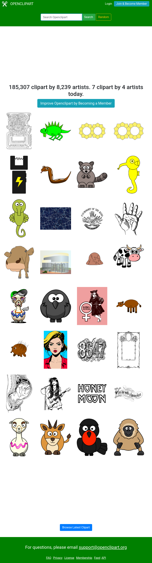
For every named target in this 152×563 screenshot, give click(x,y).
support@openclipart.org (103, 547)
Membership (84, 558)
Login (108, 3)
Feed (97, 558)
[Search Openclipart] (61, 17)
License (69, 558)
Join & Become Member (131, 3)
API (104, 558)
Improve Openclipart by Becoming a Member (76, 103)
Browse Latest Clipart (76, 527)
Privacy (58, 558)
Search (88, 17)
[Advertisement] (76, 56)
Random (103, 17)
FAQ (48, 558)
